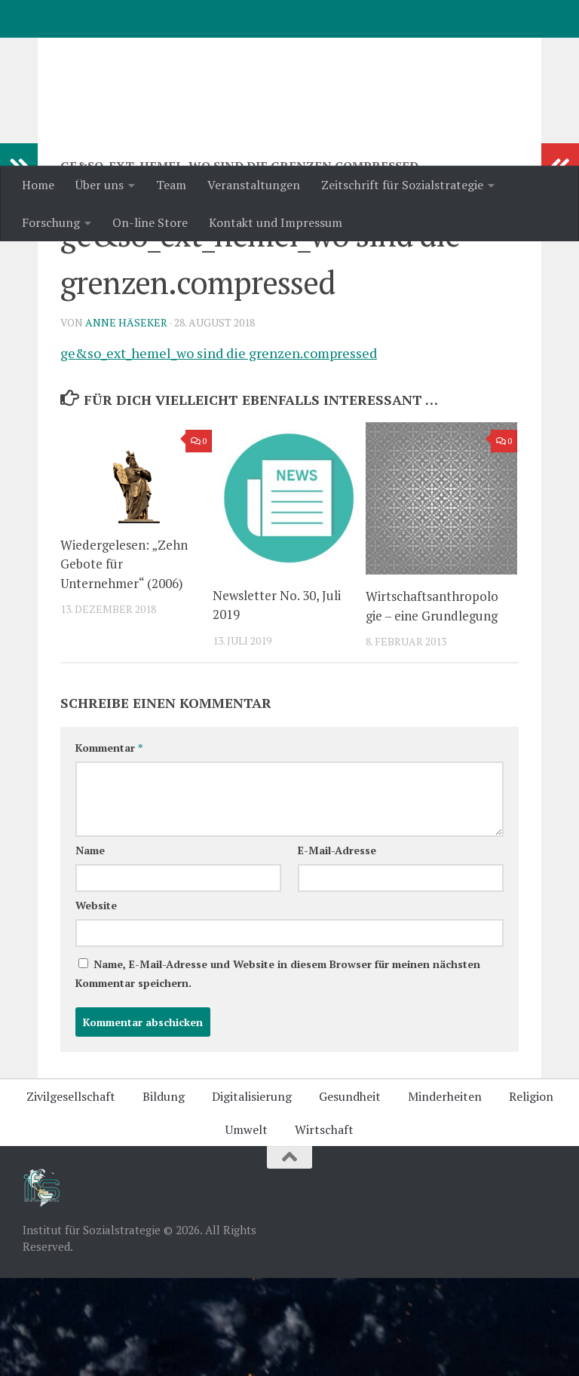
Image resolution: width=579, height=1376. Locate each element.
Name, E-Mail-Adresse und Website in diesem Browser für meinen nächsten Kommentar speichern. (277, 1071)
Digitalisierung (252, 1194)
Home (38, 184)
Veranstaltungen (253, 184)
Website (96, 1003)
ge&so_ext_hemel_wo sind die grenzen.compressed (218, 451)
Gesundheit (350, 1194)
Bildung (163, 1194)
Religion (531, 1194)
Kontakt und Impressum (275, 222)
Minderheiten (445, 1194)
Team (171, 184)
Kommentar (108, 845)
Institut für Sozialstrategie (219, 52)
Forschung (51, 222)
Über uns (99, 184)
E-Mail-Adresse (337, 948)
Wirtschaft (324, 1227)
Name (90, 948)
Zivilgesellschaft (70, 1194)
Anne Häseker (126, 420)
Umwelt (246, 1227)
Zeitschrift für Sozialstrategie (402, 184)
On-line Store (150, 222)
